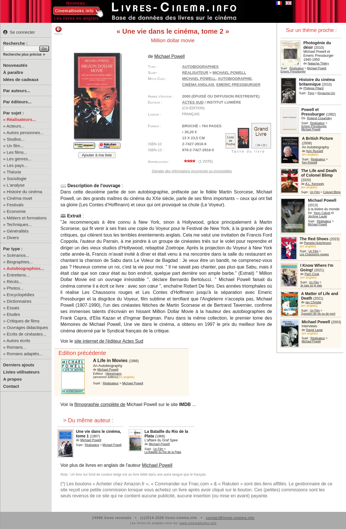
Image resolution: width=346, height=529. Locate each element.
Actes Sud (193, 102)
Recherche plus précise (22, 54)
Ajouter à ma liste (97, 155)
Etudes (13, 314)
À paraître (13, 72)
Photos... (15, 288)
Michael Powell (316, 68)
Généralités (18, 231)
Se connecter (19, 32)
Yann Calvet (321, 213)
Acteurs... (16, 126)
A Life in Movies (110, 360)
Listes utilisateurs (21, 372)
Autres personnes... (25, 132)
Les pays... (17, 165)
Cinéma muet (19, 198)
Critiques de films (23, 320)
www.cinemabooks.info (197, 523)
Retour (58, 30)
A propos (12, 379)
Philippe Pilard (313, 88)
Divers (13, 237)
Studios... (16, 139)
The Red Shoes (314, 239)
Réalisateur (297, 68)
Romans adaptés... (25, 353)
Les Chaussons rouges (314, 254)
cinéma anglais (198, 84)
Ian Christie (313, 302)
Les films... (17, 152)
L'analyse (16, 185)
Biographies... (20, 261)
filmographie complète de (100, 404)
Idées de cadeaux (21, 79)
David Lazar (314, 330)
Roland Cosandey (319, 118)
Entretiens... (18, 274)
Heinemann (114, 373)
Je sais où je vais (311, 285)
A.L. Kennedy (314, 183)
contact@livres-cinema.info (230, 518)
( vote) (197, 161)
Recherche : (15, 43)
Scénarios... (18, 255)
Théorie (14, 171)
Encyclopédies (21, 294)
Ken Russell (314, 151)
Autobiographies (200, 66)
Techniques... (19, 224)
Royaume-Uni (326, 93)
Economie (16, 211)
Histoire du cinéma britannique (317, 81)
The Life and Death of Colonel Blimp (319, 172)
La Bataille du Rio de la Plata (162, 452)
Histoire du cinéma (24, 191)
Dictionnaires (19, 301)
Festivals (15, 204)
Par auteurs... (16, 90)
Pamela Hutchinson (317, 243)
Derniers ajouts (18, 364)
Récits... (14, 281)
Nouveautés (15, 65)
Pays (311, 93)
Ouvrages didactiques (27, 327)
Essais (13, 307)
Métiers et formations (27, 217)
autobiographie (235, 78)
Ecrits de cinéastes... (26, 334)
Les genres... (19, 158)
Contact (11, 386)
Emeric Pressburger (292, 71)
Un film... (15, 145)
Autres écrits (18, 340)
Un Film (315, 192)
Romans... (16, 347)
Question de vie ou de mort (318, 313)
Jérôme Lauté (317, 216)
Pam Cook (312, 274)
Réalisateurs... (21, 119)
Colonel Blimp (332, 192)
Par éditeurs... (17, 101)
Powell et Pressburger (313, 111)
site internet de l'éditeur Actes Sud (108, 341)
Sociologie (17, 178)
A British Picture (317, 138)
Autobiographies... (25, 268)
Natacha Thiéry (318, 63)
